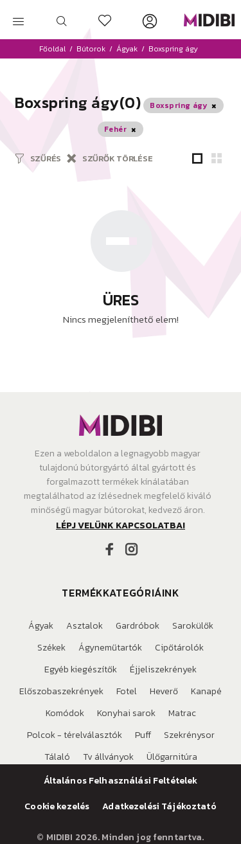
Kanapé (206, 691)
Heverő (164, 691)
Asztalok (84, 626)
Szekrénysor (189, 735)
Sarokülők (192, 626)
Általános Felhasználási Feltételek (121, 781)
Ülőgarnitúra (172, 757)
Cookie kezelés (56, 806)
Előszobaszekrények (61, 691)
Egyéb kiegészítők (80, 669)
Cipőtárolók (179, 647)
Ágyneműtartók (110, 647)
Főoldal (52, 49)
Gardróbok (137, 626)
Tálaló (57, 757)
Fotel (126, 691)
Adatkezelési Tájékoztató (159, 806)
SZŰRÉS (45, 158)
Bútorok (90, 49)
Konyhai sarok (126, 713)
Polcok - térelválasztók (74, 735)
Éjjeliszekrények (163, 669)
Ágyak (127, 49)
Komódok (65, 713)
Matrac (182, 713)
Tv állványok (108, 757)
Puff (143, 735)
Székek (51, 647)
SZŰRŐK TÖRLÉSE (117, 158)
